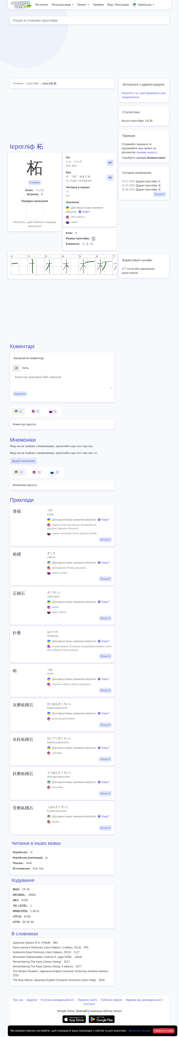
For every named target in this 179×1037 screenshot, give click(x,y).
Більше (160, 194)
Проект (82, 4)
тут (95, 453)
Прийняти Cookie (163, 1030)
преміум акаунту (146, 152)
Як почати (41, 4)
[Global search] (89, 20)
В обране (35, 182)
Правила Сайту (87, 999)
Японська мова (62, 4)
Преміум (98, 4)
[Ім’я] (66, 368)
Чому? (84, 211)
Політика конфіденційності (57, 999)
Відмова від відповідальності (144, 999)
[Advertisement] (62, 115)
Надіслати (20, 393)
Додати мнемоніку (23, 461)
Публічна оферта (111, 999)
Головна (18, 83)
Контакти (89, 1004)
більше (105, 539)
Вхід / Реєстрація (118, 4)
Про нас (18, 999)
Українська (142, 5)
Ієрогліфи (33, 83)
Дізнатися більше (140, 1030)
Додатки (32, 999)
